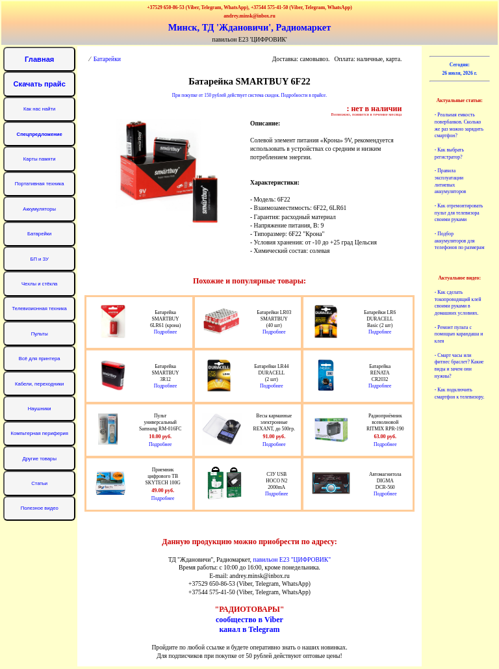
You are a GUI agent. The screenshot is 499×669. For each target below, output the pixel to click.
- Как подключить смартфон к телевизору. (459, 393)
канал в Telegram (249, 629)
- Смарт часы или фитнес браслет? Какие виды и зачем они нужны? (459, 365)
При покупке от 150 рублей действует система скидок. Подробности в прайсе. (249, 95)
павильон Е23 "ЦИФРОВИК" (292, 559)
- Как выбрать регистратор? (449, 153)
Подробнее (165, 332)
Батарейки (107, 58)
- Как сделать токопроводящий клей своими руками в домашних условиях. (458, 302)
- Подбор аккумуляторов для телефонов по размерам (460, 241)
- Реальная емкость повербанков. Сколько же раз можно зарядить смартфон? (459, 125)
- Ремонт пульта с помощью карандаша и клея (459, 334)
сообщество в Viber (249, 619)
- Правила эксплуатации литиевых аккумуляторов (451, 181)
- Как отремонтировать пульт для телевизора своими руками (459, 213)
